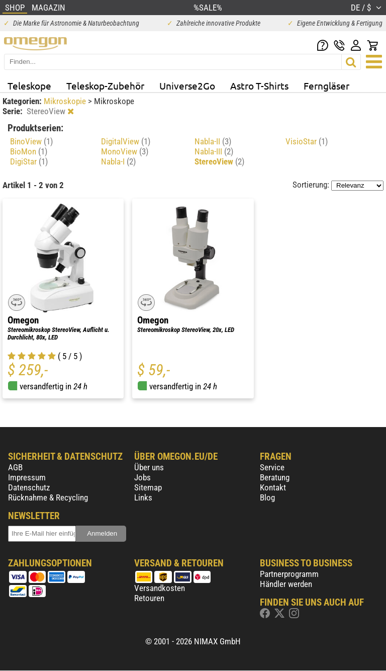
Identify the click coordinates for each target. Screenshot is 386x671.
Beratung (275, 477)
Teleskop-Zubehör (105, 85)
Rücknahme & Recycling (48, 497)
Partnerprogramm (289, 574)
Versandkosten (159, 588)
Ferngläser (326, 85)
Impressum (27, 477)
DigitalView (125, 141)
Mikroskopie (66, 101)
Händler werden (286, 584)
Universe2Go (187, 85)
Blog (267, 497)
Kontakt (273, 487)
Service (272, 467)
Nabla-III (214, 151)
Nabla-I (118, 161)
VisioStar (306, 141)
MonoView (124, 151)
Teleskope (29, 85)
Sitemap (148, 487)
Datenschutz (29, 487)
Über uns (149, 467)
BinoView (31, 141)
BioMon (28, 151)
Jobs (142, 477)
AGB (15, 467)
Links (143, 497)
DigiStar (29, 161)
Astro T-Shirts (259, 85)
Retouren (149, 598)
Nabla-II (213, 141)
